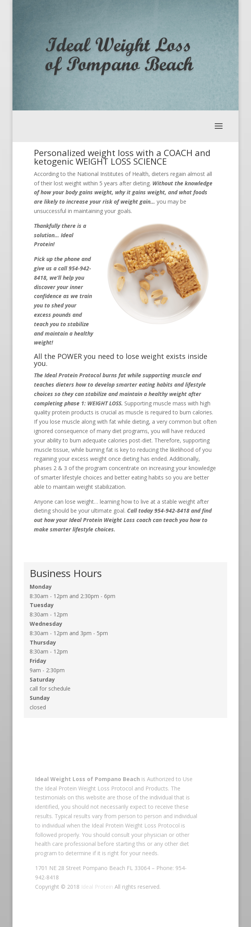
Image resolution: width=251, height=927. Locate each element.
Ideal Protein (97, 886)
